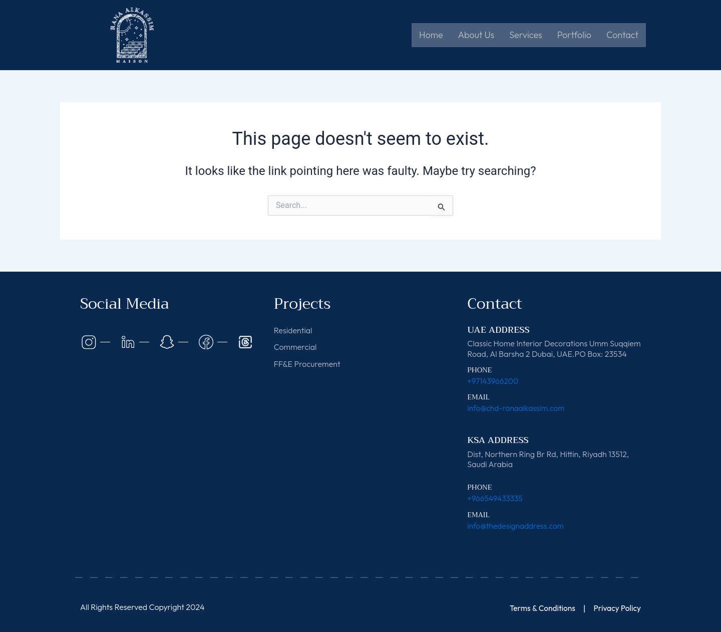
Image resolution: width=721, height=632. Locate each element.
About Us (476, 35)
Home (431, 35)
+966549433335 (495, 498)
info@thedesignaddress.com (517, 525)
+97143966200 (493, 381)
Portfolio (574, 35)
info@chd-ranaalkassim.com (517, 408)
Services (525, 35)
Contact (622, 35)
